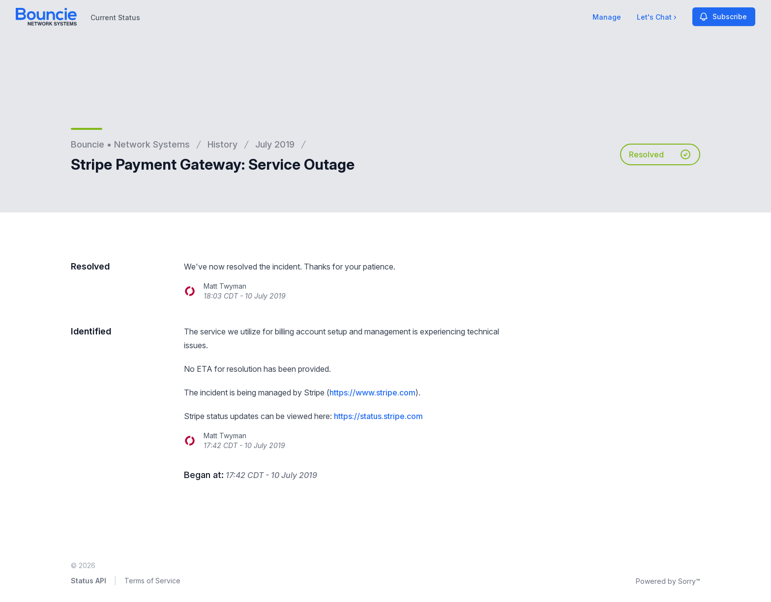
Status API (88, 580)
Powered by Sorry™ (668, 581)
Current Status (115, 17)
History (222, 144)
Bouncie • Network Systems (130, 144)
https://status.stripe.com (378, 416)
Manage (607, 17)
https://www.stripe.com (372, 392)
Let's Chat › (657, 17)
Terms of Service (152, 580)
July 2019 (275, 144)
